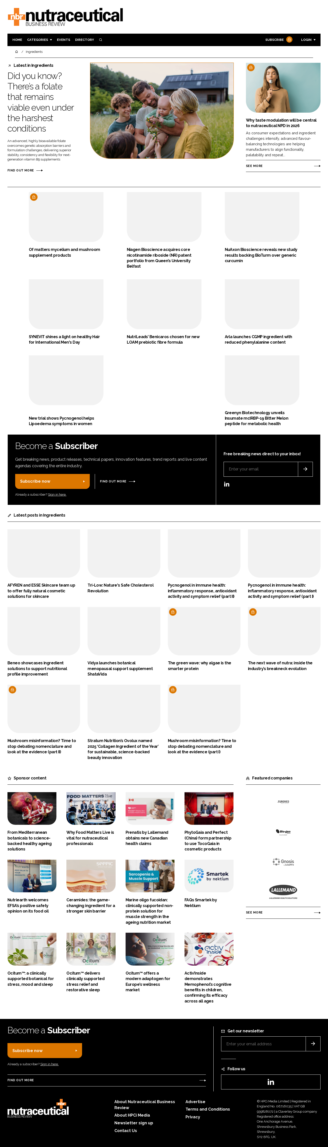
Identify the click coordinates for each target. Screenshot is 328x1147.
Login (306, 40)
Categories (37, 40)
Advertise (195, 1101)
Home (17, 40)
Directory (84, 40)
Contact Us (125, 1130)
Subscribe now (35, 481)
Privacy (193, 1117)
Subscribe (278, 40)
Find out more (20, 170)
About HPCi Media (132, 1115)
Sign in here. (57, 494)
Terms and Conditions (208, 1109)
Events (63, 40)
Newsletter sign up (133, 1123)
